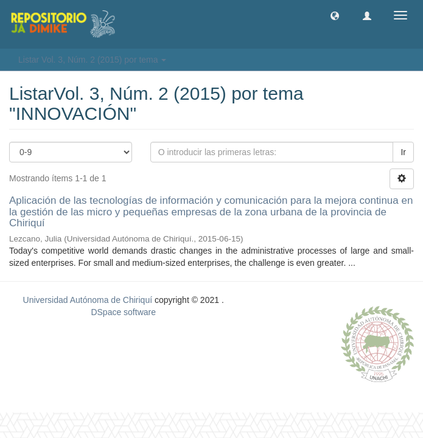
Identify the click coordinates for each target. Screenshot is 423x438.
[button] (335, 15)
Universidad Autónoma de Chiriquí (87, 300)
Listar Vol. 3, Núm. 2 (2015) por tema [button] (92, 59)
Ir (403, 152)
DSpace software (123, 312)
